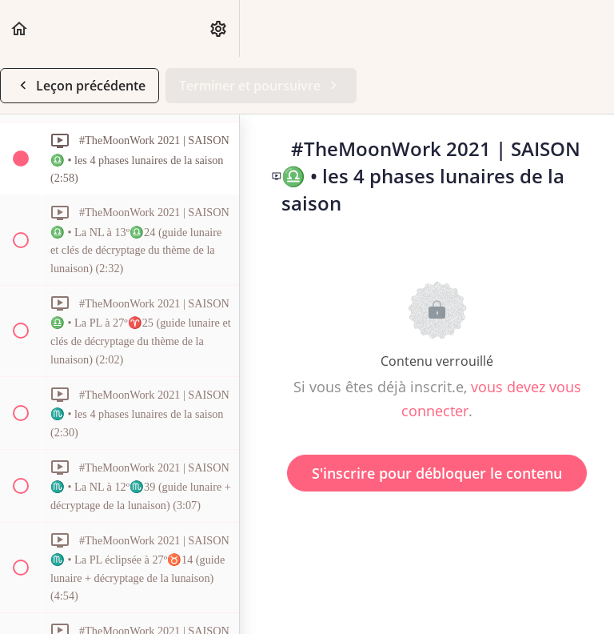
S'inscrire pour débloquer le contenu (437, 473)
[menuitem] (219, 28)
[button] (20, 28)
